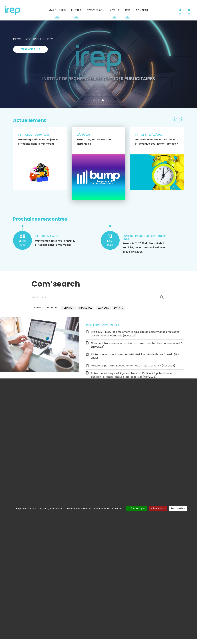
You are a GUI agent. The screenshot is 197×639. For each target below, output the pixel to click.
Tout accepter (136, 508)
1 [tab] (94, 100)
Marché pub (57, 10)
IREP (127, 10)
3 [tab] (103, 100)
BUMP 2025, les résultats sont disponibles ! (94, 142)
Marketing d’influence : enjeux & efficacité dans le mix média (38, 142)
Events (76, 10)
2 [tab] (99, 100)
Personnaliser (178, 508)
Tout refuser (158, 508)
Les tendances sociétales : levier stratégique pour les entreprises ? (156, 142)
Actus (114, 10)
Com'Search (95, 10)
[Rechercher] (98, 297)
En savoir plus (30, 49)
